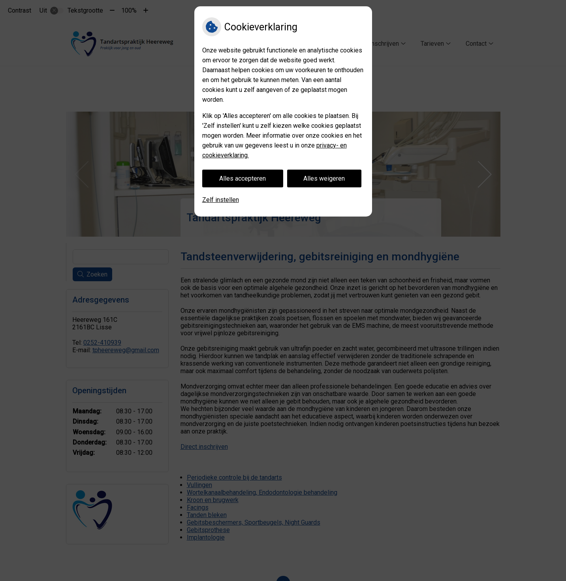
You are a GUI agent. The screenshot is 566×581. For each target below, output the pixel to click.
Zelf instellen (220, 200)
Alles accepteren (242, 178)
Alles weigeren (324, 178)
